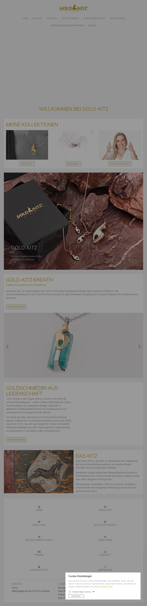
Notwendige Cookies (79, 591)
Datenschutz (107, 586)
